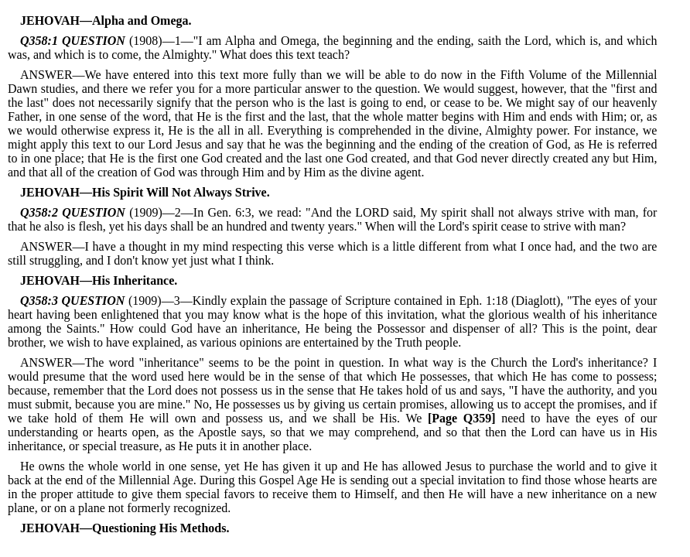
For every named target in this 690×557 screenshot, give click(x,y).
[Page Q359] (462, 418)
